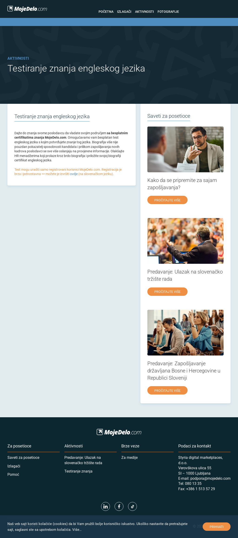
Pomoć (13, 474)
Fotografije (168, 11)
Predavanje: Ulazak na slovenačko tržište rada (83, 460)
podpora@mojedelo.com (210, 478)
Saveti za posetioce (23, 457)
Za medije (129, 457)
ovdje (74, 174)
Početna (106, 11)
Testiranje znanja (78, 471)
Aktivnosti (144, 11)
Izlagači (124, 11)
